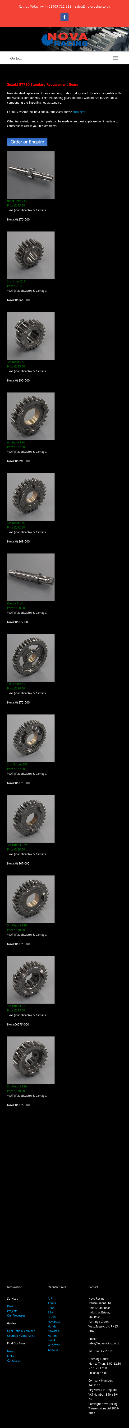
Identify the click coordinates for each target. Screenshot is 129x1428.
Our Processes (16, 1315)
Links (10, 1356)
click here (79, 112)
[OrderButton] (27, 139)
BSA (50, 1312)
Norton (52, 1336)
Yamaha (53, 1350)
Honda (52, 1326)
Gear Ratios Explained (21, 1331)
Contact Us (14, 1360)
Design (11, 1306)
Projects (12, 1311)
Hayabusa (54, 1322)
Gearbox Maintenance (21, 1336)
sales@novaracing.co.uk (92, 6)
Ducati (52, 1317)
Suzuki (52, 1340)
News (10, 1351)
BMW (51, 1308)
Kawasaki (54, 1331)
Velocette (54, 1345)
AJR (50, 1299)
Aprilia (52, 1303)
